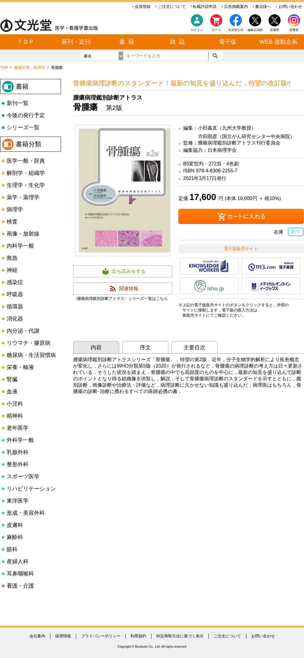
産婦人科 (18, 561)
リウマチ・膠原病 (28, 343)
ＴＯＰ (25, 42)
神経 (12, 270)
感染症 (15, 282)
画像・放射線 (23, 234)
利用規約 (138, 636)
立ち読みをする (129, 271)
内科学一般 (20, 246)
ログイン (197, 30)
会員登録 (141, 6)
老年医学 (18, 428)
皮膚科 (15, 525)
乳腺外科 (18, 452)
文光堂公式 (235, 30)
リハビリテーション (31, 489)
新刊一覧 (18, 103)
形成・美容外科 (26, 513)
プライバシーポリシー (100, 636)
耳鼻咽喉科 (20, 574)
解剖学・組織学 (26, 173)
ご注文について (170, 6)
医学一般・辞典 (26, 161)
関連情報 (128, 288)
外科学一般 (20, 440)
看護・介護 (20, 586)
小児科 (15, 404)
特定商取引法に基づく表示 (180, 636)
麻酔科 (15, 537)
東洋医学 (18, 501)
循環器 (15, 307)
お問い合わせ (288, 6)
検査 (12, 222)
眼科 (12, 549)
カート (216, 24)
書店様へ (261, 6)
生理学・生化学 (26, 185)
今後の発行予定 (26, 115)
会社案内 (37, 636)
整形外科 (18, 464)
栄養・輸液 (20, 367)
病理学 (15, 209)
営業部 (294, 30)
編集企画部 (255, 30)
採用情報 (63, 636)
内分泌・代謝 (23, 331)
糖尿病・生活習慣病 (31, 355)
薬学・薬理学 (23, 197)
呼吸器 (15, 294)
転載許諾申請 (203, 6)
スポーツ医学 (23, 476)
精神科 (15, 416)
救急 (12, 258)
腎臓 (12, 379)
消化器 (15, 319)
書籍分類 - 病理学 (30, 67)
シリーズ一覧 (23, 127)
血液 (12, 391)
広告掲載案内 (234, 6)
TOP (4, 67)
